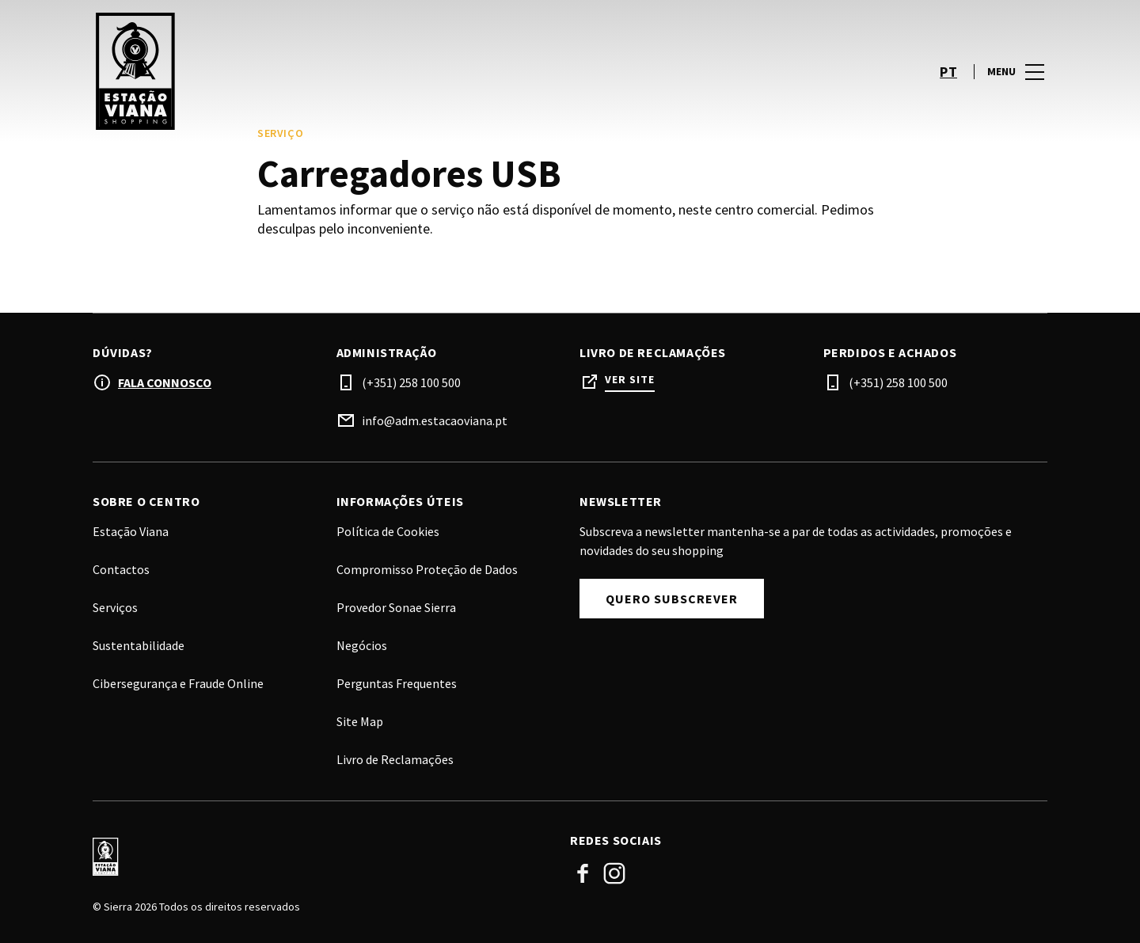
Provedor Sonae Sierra (396, 607)
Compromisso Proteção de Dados (427, 569)
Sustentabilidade (138, 645)
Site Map (359, 721)
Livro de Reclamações (395, 759)
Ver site (630, 379)
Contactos (121, 569)
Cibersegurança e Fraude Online (178, 683)
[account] (907, 71)
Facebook (582, 873)
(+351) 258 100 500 (411, 382)
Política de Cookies (387, 531)
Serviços (115, 607)
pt (948, 72)
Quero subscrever (672, 598)
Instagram (614, 873)
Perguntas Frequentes (396, 683)
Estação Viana (131, 531)
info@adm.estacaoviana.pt (434, 420)
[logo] (333, 71)
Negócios (361, 645)
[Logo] (322, 857)
